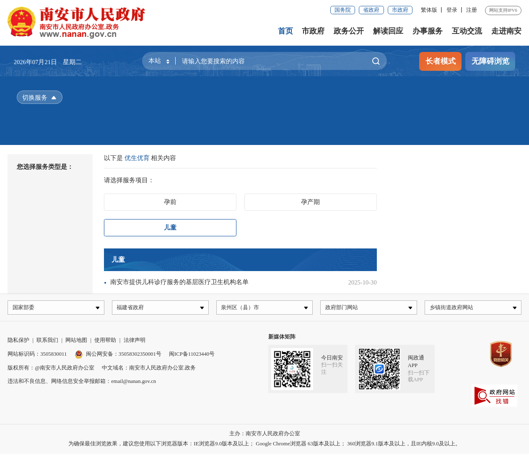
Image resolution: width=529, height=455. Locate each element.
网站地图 (76, 342)
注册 (471, 10)
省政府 (371, 10)
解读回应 (388, 31)
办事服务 (427, 31)
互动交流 (467, 31)
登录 (451, 10)
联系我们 (47, 342)
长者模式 (440, 61)
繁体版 (429, 10)
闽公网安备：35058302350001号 (118, 356)
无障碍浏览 (490, 61)
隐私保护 (18, 342)
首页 (285, 31)
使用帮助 (105, 342)
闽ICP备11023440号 (192, 356)
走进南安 (506, 31)
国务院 (343, 10)
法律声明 (134, 342)
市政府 (400, 10)
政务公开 (349, 31)
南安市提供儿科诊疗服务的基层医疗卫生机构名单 (179, 282)
